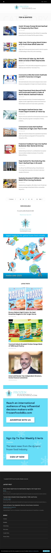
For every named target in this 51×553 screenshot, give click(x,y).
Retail (4, 490)
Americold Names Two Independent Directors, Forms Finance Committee (25, 377)
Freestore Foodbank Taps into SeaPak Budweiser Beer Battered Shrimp (33, 145)
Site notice (5, 529)
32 (31, 199)
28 (20, 199)
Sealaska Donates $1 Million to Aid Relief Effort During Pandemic (31, 179)
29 (23, 199)
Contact (5, 518)
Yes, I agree (46, 551)
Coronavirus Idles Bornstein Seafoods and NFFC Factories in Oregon (33, 76)
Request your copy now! (25, 214)
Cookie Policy (6, 533)
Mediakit (5, 522)
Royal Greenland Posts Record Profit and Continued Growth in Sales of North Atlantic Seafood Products (32, 92)
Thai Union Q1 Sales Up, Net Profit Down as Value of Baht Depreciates (32, 60)
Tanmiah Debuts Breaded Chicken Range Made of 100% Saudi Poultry (25, 345)
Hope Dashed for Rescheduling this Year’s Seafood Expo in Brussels (32, 162)
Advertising (5, 525)
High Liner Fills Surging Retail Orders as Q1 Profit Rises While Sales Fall (33, 43)
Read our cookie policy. (34, 551)
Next (41, 199)
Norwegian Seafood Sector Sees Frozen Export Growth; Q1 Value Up (32, 111)
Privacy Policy (6, 536)
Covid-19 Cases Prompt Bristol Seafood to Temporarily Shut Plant (33, 27)
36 (37, 199)
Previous (11, 199)
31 (29, 199)
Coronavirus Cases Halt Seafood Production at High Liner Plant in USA (33, 128)
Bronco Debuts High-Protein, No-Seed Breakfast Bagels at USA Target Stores (22, 313)
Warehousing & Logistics (9, 507)
